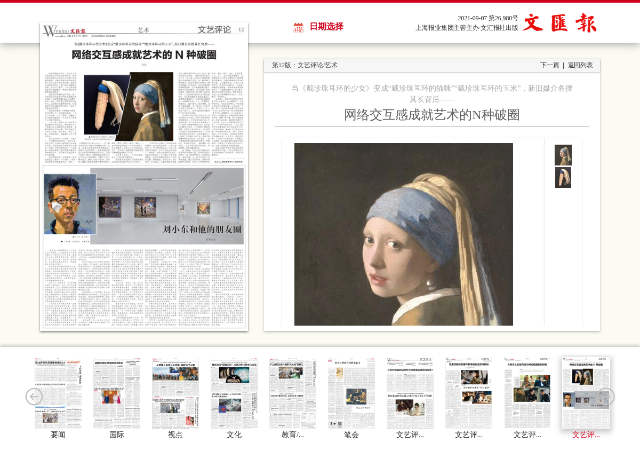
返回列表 (580, 65)
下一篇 (549, 65)
